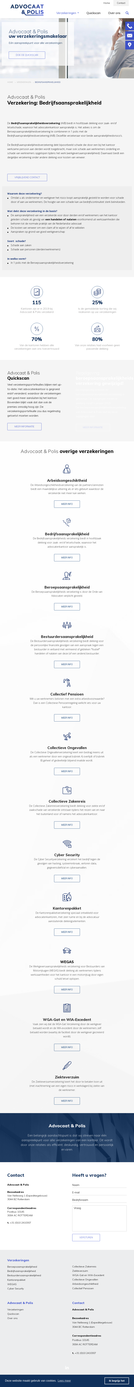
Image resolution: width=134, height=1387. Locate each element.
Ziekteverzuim (80, 1270)
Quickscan (13, 1313)
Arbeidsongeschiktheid (85, 1283)
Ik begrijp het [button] (117, 1380)
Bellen (129, 26)
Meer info (67, 504)
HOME (10, 82)
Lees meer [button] (64, 1380)
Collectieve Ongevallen (85, 1279)
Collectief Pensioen (83, 1288)
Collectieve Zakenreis (84, 1266)
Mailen (129, 35)
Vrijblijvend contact (27, 177)
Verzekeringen (15, 1309)
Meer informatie (24, 426)
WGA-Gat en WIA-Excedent (88, 1275)
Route (129, 45)
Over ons (12, 1318)
